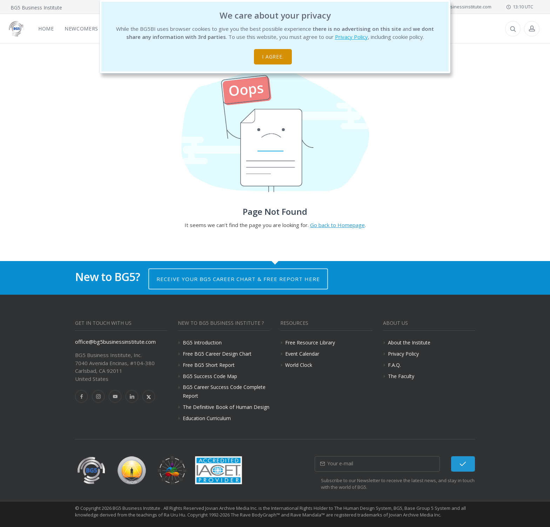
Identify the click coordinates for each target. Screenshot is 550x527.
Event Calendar (302, 353)
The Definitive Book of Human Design (226, 407)
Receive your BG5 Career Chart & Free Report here (238, 278)
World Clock (298, 365)
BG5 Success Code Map (210, 376)
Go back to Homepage (337, 224)
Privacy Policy (351, 36)
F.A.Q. (394, 365)
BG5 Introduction (202, 342)
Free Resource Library (310, 342)
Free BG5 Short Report (209, 365)
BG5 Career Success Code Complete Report (224, 391)
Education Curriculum (207, 418)
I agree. (273, 56)
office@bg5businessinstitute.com (452, 7)
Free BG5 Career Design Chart (217, 353)
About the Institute (409, 342)
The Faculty (401, 376)
